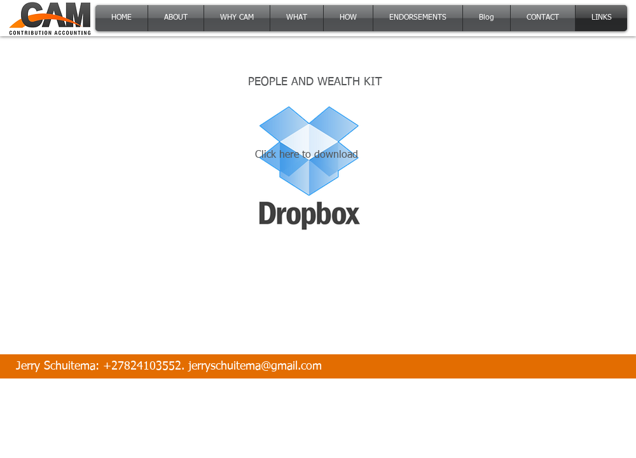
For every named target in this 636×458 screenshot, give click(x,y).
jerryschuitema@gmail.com (255, 366)
